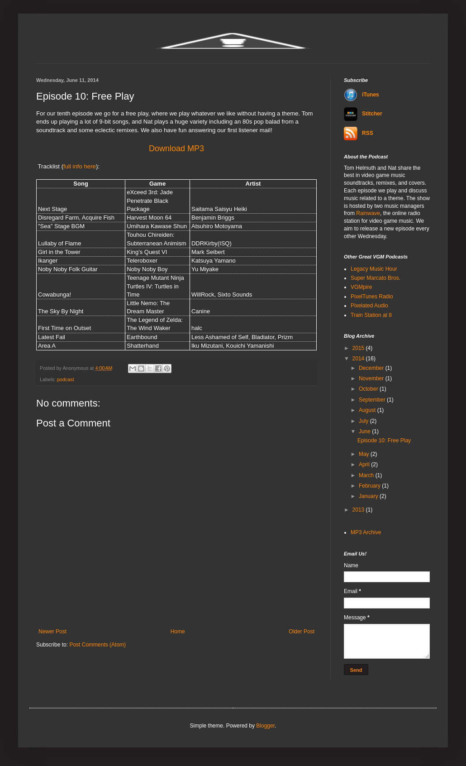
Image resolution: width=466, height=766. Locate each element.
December (372, 368)
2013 (359, 510)
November (372, 378)
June (365, 431)
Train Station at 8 (371, 315)
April (365, 464)
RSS (358, 133)
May (365, 454)
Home (178, 631)
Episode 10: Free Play (384, 440)
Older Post (301, 631)
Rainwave (368, 213)
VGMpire (361, 287)
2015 (359, 348)
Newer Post (52, 631)
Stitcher (363, 113)
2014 (359, 358)
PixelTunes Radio (372, 296)
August (368, 410)
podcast (65, 379)
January (369, 496)
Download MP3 (176, 148)
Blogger (265, 726)
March (367, 475)
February (370, 486)
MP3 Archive (366, 532)
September (373, 400)
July (364, 421)
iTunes (361, 94)
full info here (79, 166)
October (369, 389)
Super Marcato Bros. (375, 278)
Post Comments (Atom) (97, 645)
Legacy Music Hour (374, 269)
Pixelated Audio (369, 305)
